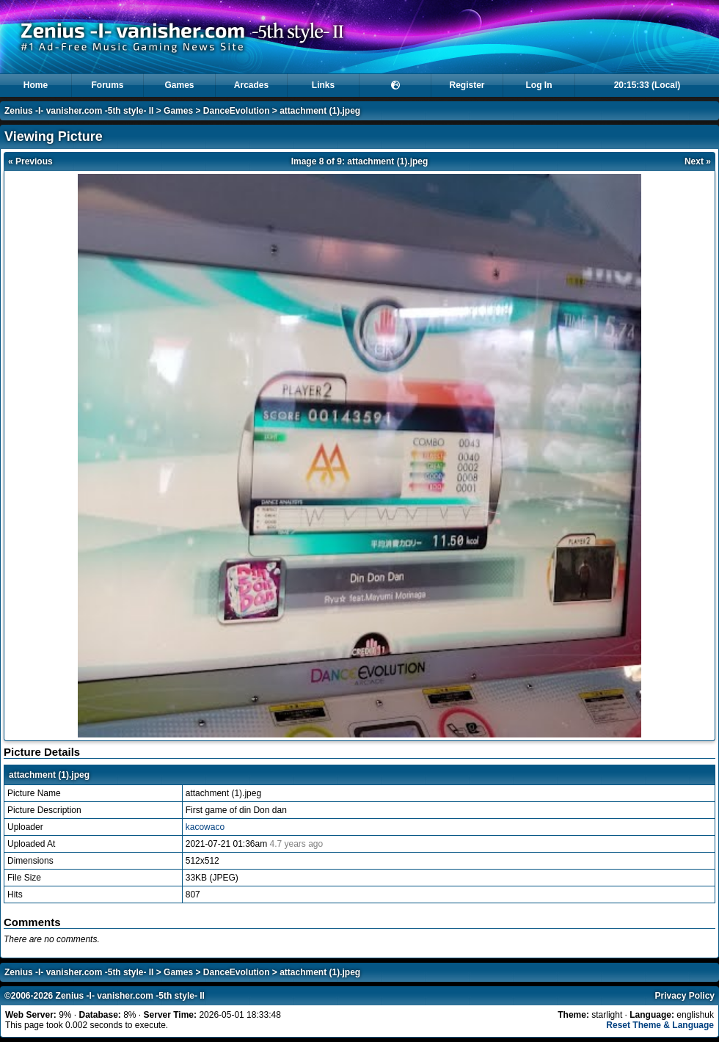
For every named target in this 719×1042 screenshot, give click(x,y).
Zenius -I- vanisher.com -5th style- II (78, 111)
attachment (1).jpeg (320, 111)
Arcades (251, 85)
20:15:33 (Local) (647, 85)
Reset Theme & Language (660, 1025)
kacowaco (205, 827)
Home (35, 85)
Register (466, 85)
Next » (698, 161)
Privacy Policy (685, 996)
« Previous (30, 161)
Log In (539, 85)
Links (323, 85)
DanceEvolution (236, 111)
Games (179, 85)
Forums (107, 85)
